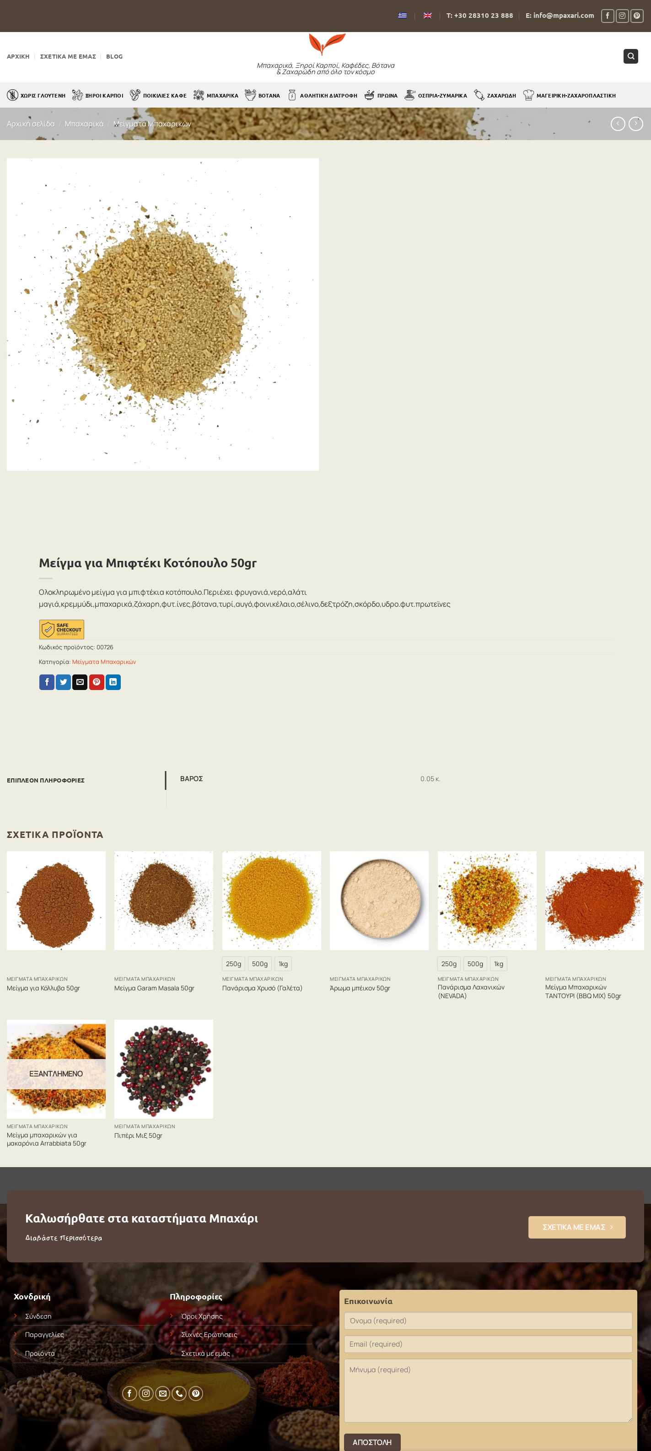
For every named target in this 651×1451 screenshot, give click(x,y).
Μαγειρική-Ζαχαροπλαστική (569, 95)
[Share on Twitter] (63, 682)
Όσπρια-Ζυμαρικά (435, 95)
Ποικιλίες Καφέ (158, 95)
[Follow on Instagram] (622, 15)
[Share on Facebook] (46, 682)
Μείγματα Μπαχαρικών (152, 124)
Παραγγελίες (44, 1334)
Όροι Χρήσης (202, 1316)
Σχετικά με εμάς (68, 56)
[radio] (233, 964)
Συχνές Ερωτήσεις (209, 1334)
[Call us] (179, 1393)
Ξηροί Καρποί (97, 95)
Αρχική (18, 56)
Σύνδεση (38, 1316)
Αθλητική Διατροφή (321, 95)
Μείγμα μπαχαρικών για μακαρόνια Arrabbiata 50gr (46, 1139)
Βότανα (262, 95)
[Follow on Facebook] (607, 15)
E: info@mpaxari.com (560, 15)
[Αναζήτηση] (631, 56)
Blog (114, 56)
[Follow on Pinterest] (637, 15)
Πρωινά (381, 95)
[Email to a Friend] (79, 682)
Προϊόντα (40, 1353)
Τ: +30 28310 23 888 (480, 15)
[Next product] (618, 124)
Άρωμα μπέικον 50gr (360, 988)
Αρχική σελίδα (31, 124)
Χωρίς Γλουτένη (36, 95)
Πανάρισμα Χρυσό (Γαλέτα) (262, 988)
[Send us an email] (162, 1393)
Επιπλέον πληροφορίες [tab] (46, 780)
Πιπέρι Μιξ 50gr (138, 1135)
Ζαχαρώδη (494, 95)
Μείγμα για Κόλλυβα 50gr (43, 988)
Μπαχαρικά (215, 95)
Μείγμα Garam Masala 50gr (154, 988)
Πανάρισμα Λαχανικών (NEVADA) (471, 991)
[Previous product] (636, 124)
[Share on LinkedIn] (113, 682)
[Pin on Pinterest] (96, 682)
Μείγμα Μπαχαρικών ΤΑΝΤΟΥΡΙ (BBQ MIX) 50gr (583, 991)
